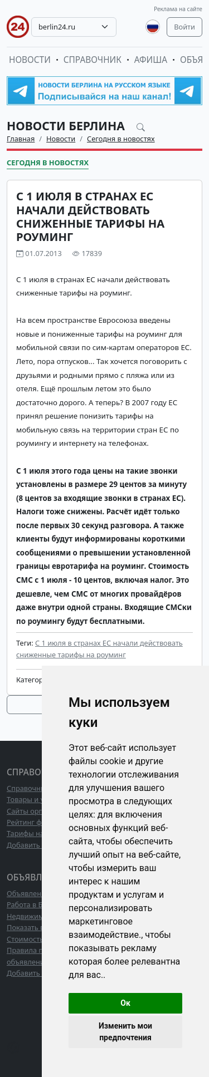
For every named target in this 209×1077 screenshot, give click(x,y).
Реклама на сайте (178, 9)
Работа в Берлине (37, 904)
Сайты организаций (41, 811)
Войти (184, 27)
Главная (21, 139)
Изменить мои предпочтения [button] (125, 1031)
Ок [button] (125, 1003)
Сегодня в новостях (121, 139)
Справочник (92, 60)
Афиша (150, 60)
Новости (30, 60)
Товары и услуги (35, 799)
